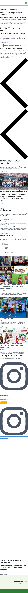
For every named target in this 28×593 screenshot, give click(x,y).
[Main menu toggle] (26, 3)
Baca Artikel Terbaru (4, 42)
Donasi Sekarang (3, 574)
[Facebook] (19, 583)
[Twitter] (20, 583)
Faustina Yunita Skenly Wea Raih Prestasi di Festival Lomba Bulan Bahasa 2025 (12, 345)
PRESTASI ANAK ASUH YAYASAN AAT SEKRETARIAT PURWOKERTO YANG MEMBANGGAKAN (13, 286)
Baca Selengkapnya (4, 171)
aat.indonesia (4, 395)
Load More (3, 403)
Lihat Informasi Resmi (4, 57)
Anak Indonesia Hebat (8, 318)
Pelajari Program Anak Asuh (5, 27)
